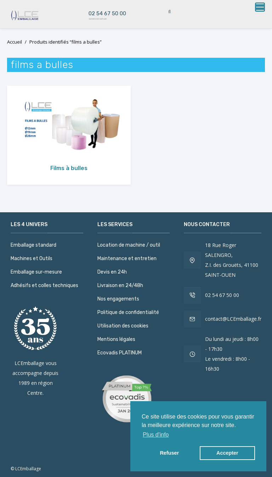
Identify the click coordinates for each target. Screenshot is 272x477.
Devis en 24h (112, 272)
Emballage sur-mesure (36, 272)
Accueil (14, 42)
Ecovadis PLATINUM (119, 353)
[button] (257, 7)
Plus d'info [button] (156, 435)
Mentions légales (116, 339)
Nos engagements (118, 299)
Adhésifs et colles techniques (44, 285)
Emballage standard (33, 245)
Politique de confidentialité (128, 312)
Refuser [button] (169, 453)
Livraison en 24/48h (120, 285)
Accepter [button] (227, 453)
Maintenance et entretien (127, 259)
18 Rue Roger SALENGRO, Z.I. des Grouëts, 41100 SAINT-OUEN (231, 260)
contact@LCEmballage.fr (233, 318)
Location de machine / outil (128, 245)
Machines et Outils (31, 259)
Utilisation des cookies (122, 326)
